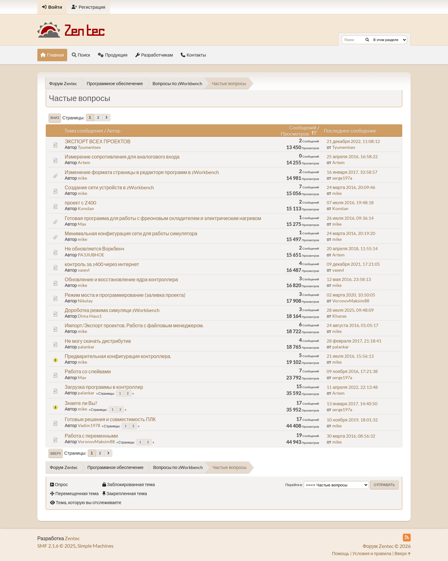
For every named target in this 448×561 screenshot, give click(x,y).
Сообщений (302, 127)
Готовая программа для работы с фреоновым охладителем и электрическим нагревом (163, 218)
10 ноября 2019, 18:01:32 (352, 419)
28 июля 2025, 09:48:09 (350, 310)
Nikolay (85, 300)
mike (82, 178)
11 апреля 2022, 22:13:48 (352, 387)
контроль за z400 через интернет (102, 264)
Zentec (72, 538)
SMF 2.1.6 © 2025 (56, 546)
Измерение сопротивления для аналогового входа (122, 156)
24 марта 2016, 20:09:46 (351, 187)
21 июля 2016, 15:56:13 (350, 356)
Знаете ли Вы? (81, 403)
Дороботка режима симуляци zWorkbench (112, 310)
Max (82, 224)
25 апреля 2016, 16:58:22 (352, 156)
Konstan (86, 208)
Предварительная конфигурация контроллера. (118, 356)
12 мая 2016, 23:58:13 (349, 279)
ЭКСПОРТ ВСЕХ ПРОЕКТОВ (97, 141)
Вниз (54, 118)
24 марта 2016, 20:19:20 (351, 233)
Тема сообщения (83, 130)
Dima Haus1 (90, 316)
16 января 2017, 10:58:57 (352, 172)
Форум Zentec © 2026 (386, 546)
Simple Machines (95, 546)
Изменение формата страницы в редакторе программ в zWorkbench (142, 172)
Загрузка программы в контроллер (104, 387)
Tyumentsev (89, 147)
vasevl (84, 270)
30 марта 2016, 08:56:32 (351, 436)
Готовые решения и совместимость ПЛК (110, 419)
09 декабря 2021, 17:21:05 (353, 264)
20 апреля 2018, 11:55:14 (352, 248)
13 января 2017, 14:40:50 (352, 403)
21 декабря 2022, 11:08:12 (353, 141)
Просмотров (300, 133)
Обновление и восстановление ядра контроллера (121, 279)
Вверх (55, 453)
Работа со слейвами (88, 371)
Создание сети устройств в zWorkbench (109, 187)
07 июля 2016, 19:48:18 (350, 202)
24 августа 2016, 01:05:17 (352, 325)
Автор (113, 130)
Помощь (340, 553)
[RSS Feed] (407, 537)
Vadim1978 (89, 425)
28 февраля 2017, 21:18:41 (354, 340)
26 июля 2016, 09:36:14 (350, 218)
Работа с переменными (91, 436)
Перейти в (293, 485)
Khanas (339, 316)
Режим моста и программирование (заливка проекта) (125, 295)
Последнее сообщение (350, 130)
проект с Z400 (80, 202)
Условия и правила (371, 553)
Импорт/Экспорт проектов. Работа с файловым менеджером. (134, 325)
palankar (86, 346)
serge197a (342, 178)
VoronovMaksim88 (350, 300)
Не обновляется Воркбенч (94, 248)
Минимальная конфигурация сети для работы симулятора (131, 233)
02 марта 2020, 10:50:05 (351, 294)
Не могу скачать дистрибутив (98, 341)
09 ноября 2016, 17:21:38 (352, 371)
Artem (84, 162)
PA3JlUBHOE (91, 254)
